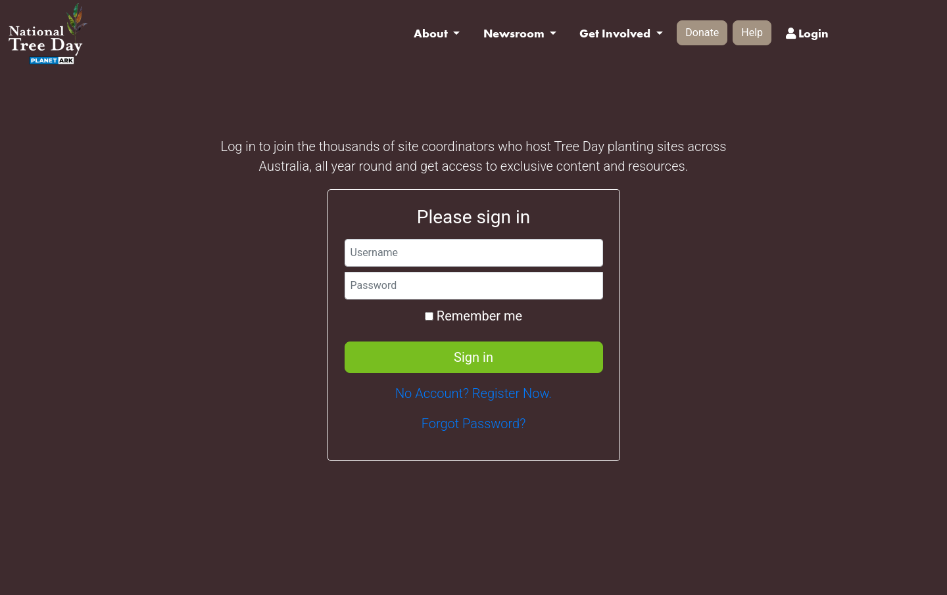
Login (807, 33)
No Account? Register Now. (473, 393)
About (432, 33)
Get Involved (616, 33)
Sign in (473, 357)
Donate (702, 32)
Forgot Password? (474, 423)
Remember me (473, 316)
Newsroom (515, 33)
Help (752, 32)
